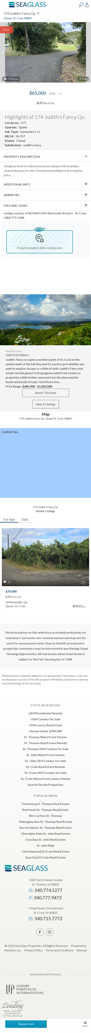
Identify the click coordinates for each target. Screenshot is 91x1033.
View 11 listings (46, 404)
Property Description (22, 156)
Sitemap (81, 950)
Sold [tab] (25, 519)
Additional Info (17, 184)
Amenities (11, 195)
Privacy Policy (33, 950)
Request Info (26, 1024)
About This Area (45, 392)
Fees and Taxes (15, 205)
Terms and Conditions (59, 950)
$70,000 (11, 591)
